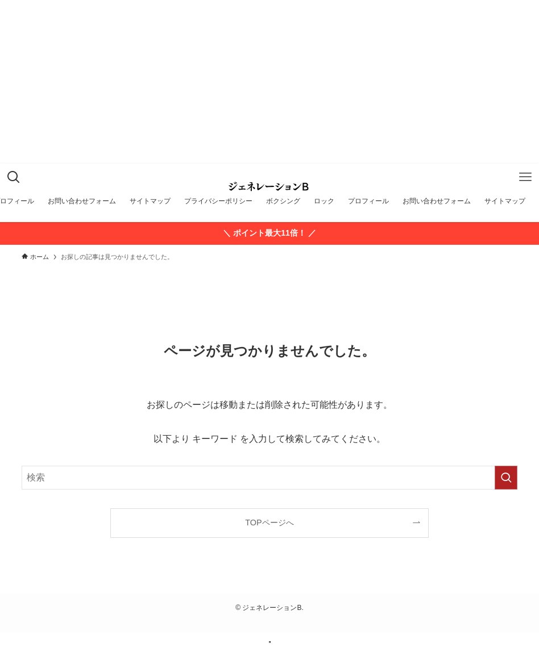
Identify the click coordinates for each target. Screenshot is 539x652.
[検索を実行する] (506, 478)
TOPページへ (269, 522)
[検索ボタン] (13, 177)
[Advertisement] (269, 93)
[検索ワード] (269, 478)
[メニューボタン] (525, 177)
